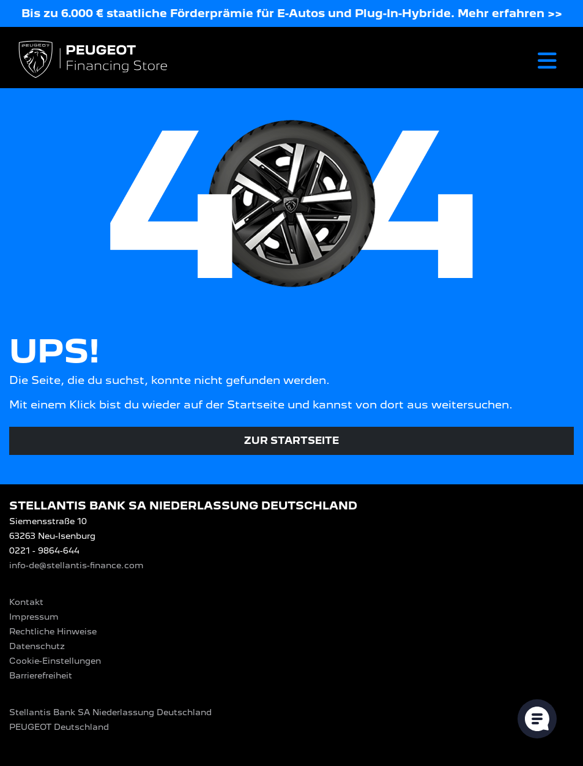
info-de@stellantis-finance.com (76, 565)
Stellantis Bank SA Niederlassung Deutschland (110, 712)
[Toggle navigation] (547, 60)
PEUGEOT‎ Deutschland (59, 727)
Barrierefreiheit (40, 675)
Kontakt (26, 602)
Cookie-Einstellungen (55, 661)
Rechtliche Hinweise (53, 631)
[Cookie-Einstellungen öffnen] (537, 718)
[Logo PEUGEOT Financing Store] (94, 60)
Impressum (34, 616)
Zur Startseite (291, 440)
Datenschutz (37, 646)
